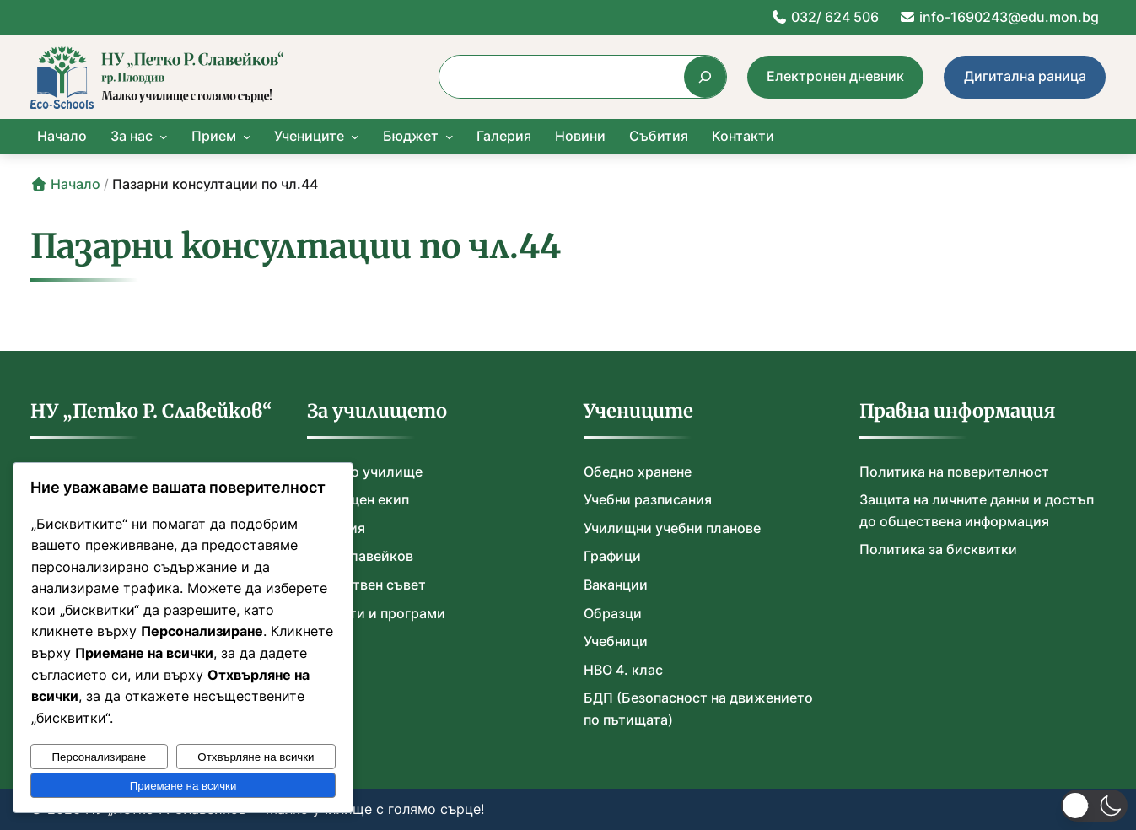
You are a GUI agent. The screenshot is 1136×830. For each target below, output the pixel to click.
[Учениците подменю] (355, 136)
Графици (612, 555)
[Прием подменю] (247, 136)
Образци (613, 613)
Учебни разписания (648, 499)
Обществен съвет (366, 584)
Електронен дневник (835, 75)
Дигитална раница (1025, 75)
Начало (65, 183)
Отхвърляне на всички (255, 757)
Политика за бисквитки (938, 549)
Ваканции (616, 584)
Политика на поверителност (954, 471)
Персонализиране (99, 757)
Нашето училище (365, 471)
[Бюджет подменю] (449, 136)
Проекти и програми (376, 613)
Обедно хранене (638, 471)
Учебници (616, 641)
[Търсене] (704, 76)
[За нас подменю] (163, 136)
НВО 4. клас (623, 669)
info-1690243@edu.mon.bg (999, 16)
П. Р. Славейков (360, 555)
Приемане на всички (183, 785)
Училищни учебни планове (672, 528)
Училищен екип (358, 499)
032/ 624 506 (825, 16)
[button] (1094, 806)
